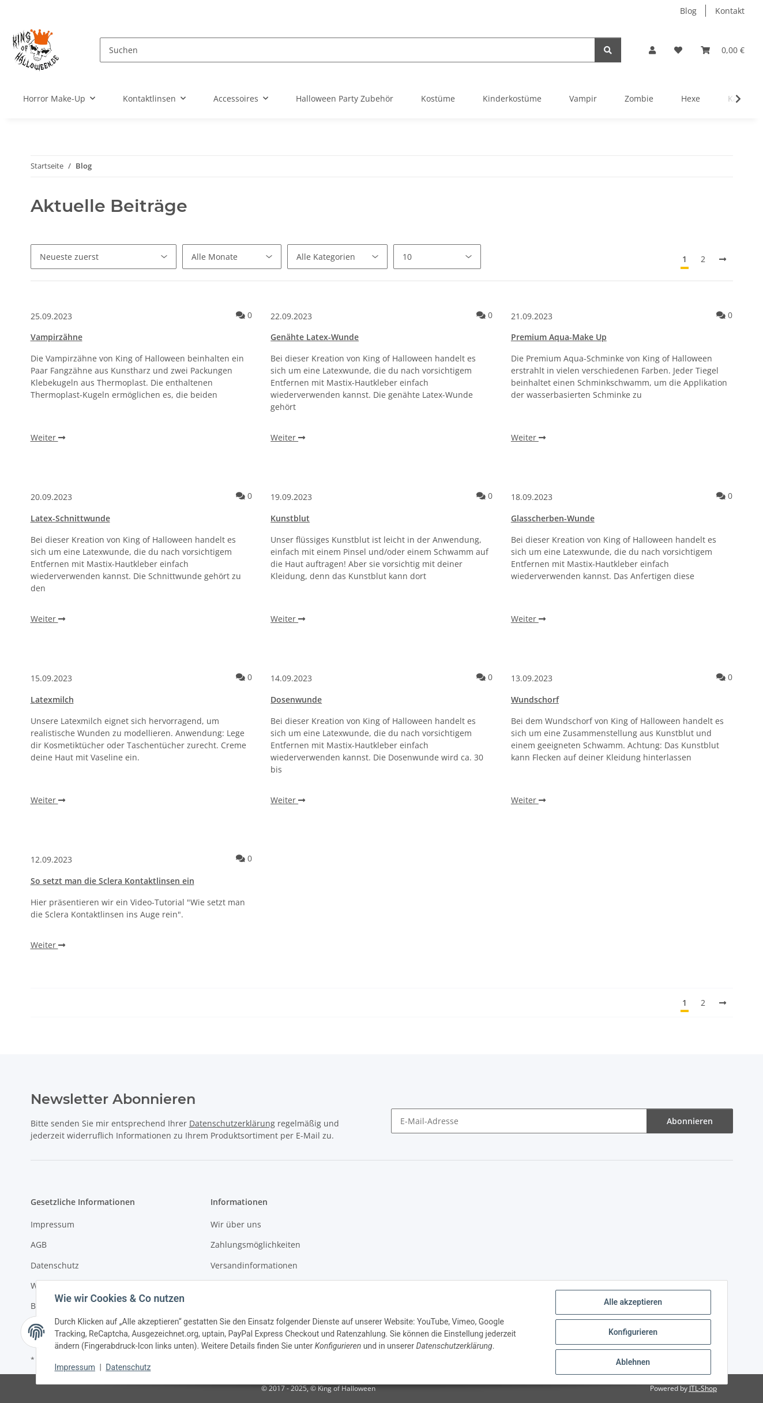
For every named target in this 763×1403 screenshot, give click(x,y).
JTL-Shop (703, 1388)
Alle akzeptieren (633, 1302)
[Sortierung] (103, 256)
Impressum (75, 1367)
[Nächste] (722, 259)
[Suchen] (347, 50)
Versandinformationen (254, 1265)
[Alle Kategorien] (337, 256)
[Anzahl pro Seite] (437, 256)
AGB (39, 1244)
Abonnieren (690, 1120)
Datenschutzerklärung (232, 1123)
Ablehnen (633, 1362)
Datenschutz (128, 1367)
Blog (688, 10)
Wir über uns (236, 1224)
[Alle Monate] (231, 256)
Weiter (48, 437)
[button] (652, 50)
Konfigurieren (632, 1332)
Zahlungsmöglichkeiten (255, 1244)
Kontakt (730, 10)
